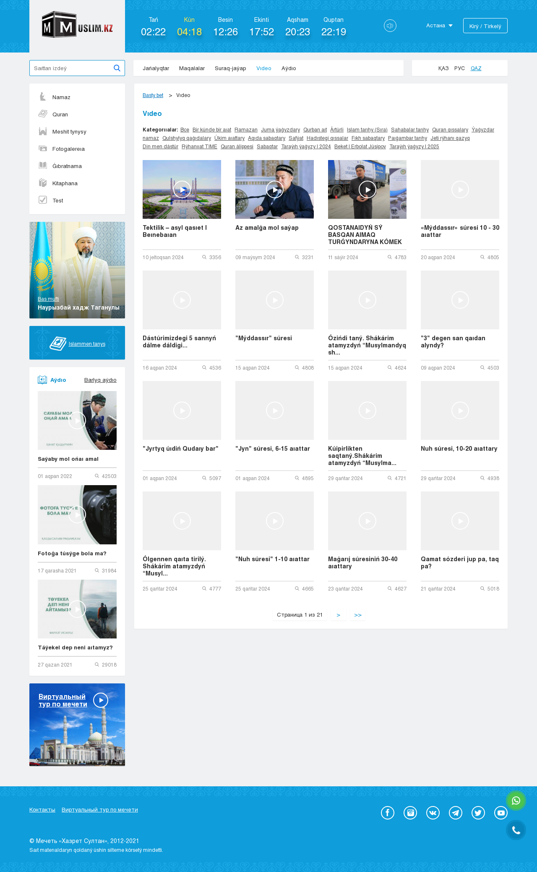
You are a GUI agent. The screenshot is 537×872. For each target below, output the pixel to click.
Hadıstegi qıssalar (327, 138)
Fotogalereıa (61, 149)
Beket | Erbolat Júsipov (360, 146)
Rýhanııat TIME (199, 146)
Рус (459, 68)
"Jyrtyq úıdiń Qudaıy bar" (181, 448)
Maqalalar (192, 68)
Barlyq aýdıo (100, 379)
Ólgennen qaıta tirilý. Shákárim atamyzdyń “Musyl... (174, 566)
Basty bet (153, 95)
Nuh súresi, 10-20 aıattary (459, 448)
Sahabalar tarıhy (410, 129)
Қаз (443, 68)
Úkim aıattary (229, 138)
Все (184, 129)
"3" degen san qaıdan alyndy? (453, 341)
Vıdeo (263, 68)
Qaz (476, 68)
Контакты (42, 809)
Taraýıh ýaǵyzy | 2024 (306, 146)
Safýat (296, 138)
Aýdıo (289, 68)
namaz (151, 138)
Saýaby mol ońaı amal (68, 458)
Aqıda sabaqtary (266, 138)
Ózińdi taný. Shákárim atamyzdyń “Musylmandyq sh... (367, 345)
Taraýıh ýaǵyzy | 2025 (414, 146)
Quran (53, 114)
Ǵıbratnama (60, 166)
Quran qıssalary (450, 129)
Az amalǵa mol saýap (267, 227)
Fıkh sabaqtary (368, 138)
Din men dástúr (160, 146)
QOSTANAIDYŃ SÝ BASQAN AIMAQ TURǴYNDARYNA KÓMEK (365, 234)
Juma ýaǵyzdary (280, 129)
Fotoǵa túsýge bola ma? (72, 553)
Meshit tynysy (62, 131)
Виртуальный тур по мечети (100, 809)
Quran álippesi (237, 146)
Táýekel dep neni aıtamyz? (75, 647)
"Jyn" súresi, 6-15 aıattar (272, 448)
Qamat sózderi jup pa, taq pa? (460, 562)
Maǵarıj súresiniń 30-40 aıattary (362, 562)
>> (358, 614)
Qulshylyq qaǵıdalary (186, 138)
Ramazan (246, 129)
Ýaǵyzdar (483, 129)
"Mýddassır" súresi (263, 337)
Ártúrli (337, 129)
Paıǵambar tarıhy (407, 138)
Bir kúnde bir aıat (212, 129)
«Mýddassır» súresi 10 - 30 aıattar (460, 231)
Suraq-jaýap (230, 68)
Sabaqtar (267, 146)
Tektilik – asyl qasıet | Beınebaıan (175, 231)
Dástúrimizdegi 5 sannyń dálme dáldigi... (179, 341)
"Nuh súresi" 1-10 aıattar (272, 558)
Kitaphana (58, 183)
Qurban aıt (315, 129)
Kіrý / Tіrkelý (485, 26)
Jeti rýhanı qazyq (450, 138)
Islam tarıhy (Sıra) (367, 129)
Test (50, 200)
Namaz (54, 97)
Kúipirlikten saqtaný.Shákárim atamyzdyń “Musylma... (362, 455)
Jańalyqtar (156, 68)
